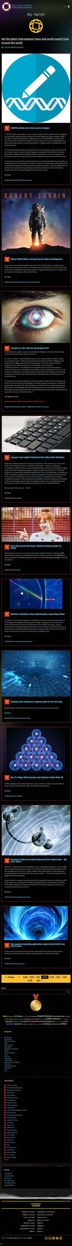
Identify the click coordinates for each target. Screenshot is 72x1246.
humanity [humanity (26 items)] (62, 1019)
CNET (28, 488)
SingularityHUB (9, 1185)
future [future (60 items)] (37, 1019)
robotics (47, 407)
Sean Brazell (11, 1135)
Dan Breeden (11, 1095)
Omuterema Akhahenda (14, 1115)
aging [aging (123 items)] (5, 1016)
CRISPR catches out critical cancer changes (30, 128)
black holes (63, 869)
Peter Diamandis (9, 1041)
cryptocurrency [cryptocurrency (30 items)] (15, 1019)
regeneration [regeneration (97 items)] (18, 1024)
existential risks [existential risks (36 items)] (27, 1019)
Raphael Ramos (12, 1132)
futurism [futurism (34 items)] (41, 1019)
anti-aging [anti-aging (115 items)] (18, 1016)
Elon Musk (7, 1047)
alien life (7, 1056)
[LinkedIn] (53, 1238)
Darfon (21, 468)
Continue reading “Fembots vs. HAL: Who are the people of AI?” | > (25, 401)
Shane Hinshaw (12, 1130)
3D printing (7, 1037)
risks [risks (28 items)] (27, 1024)
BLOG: (38, 1217)
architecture (8, 1060)
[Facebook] (46, 1238)
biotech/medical (21, 180)
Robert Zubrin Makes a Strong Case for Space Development (36, 259)
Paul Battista (12, 180)
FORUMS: (31, 1231)
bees (5, 1070)
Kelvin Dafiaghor (12, 1105)
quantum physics (28, 641)
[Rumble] (60, 1238)
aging (6, 1054)
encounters (60, 620)
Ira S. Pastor (11, 1155)
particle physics (20, 641)
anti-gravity (7, 1058)
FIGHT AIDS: (26, 1223)
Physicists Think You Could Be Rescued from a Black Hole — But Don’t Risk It (39, 860)
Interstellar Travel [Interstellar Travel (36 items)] (17, 1022)
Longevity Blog (9, 1176)
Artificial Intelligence (36, 407)
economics (28, 282)
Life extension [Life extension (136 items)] (34, 1021)
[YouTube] (57, 1238)
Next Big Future (9, 1180)
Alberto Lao (10, 1127)
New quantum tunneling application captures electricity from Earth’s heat (38, 945)
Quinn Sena (12, 498)
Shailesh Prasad (12, 1098)
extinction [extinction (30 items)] (33, 1019)
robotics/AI (24, 407)
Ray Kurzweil (8, 1045)
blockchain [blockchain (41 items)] (67, 1016)
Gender (42, 407)
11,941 (38, 977)
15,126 (30, 980)
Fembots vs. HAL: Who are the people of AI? (30, 348)
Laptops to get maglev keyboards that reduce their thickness (37, 457)
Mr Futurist (7, 1178)
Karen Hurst (11, 1108)
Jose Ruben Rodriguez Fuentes (17, 1110)
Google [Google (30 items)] (44, 1019)
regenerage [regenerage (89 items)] (10, 1024)
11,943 (52, 977)
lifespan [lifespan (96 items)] (42, 1021)
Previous (11, 977)
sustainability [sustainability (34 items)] (40, 1024)
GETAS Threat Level (36, 1205)
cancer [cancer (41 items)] (10, 1019)
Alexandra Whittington (14, 407)
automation (8, 1068)
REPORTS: (39, 1223)
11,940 (31, 977)
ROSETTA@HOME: (24, 1229)
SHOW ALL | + (7, 1160)
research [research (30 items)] (24, 1024)
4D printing (7, 1039)
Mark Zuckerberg (9, 1053)
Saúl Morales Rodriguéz (14, 1088)
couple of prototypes (37, 474)
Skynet (6, 1051)
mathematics (19, 796)
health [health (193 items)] (49, 1019)
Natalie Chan (11, 1137)
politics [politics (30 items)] (61, 1021)
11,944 (58, 977)
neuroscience (28, 180)
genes (58, 161)
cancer (33, 163)
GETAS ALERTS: (40, 1215)
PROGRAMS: (40, 1226)
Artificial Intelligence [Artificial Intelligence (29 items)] (26, 1016)
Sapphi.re (30, 1238)
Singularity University (11, 1049)
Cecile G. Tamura (12, 1120)
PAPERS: (39, 1229)
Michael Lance (11, 1147)
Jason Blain (11, 1150)
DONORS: (30, 1220)
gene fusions (25, 152)
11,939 (25, 977)
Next (38, 980)
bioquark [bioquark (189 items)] (41, 1016)
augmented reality (10, 1066)
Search (68, 992)
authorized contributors (16, 47)
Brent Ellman (11, 1142)
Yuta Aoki (10, 1122)
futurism (18, 570)
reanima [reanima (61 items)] (65, 1022)
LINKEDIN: (25, 1215)
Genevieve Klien (12, 1085)
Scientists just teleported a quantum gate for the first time (36, 702)
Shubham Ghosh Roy (14, 1090)
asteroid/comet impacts (12, 1062)
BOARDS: (39, 1220)
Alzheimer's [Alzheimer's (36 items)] (11, 1016)
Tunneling (8, 620)
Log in (6, 47)
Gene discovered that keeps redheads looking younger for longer (36, 547)
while (45, 464)
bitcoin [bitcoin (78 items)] (63, 1016)
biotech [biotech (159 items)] (48, 1016)
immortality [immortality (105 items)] (9, 1021)
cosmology (19, 897)
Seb (8, 1145)
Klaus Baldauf (12, 282)
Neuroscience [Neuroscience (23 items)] (57, 1021)
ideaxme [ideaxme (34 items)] (66, 1019)
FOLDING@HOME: (25, 1226)
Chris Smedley (11, 1157)
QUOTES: (39, 1231)
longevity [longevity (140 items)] (48, 1021)
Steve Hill (10, 1140)
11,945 (64, 977)
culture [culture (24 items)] (20, 1019)
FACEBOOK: (24, 1212)
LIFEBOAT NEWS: (41, 1212)
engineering (34, 282)
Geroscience (8, 1173)
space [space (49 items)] (34, 1024)
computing (18, 498)
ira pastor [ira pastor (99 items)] (25, 1021)
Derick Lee (10, 1125)
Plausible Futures (9, 1183)
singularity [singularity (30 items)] (31, 1024)
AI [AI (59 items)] (7, 1016)
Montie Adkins (11, 1152)
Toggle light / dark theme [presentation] (69, 6)
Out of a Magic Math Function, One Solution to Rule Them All (37, 777)
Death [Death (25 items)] (22, 1019)
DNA (5, 1043)
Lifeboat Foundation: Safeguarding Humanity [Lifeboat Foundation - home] (31, 6)
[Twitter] (49, 1238)
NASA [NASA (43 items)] (54, 1022)
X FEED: (25, 1217)
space (39, 282)
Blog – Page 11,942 (36, 14)
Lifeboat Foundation (13, 1238)
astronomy (7, 1064)
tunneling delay (42, 629)
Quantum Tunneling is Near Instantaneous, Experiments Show (38, 614)
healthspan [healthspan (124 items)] (56, 1019)
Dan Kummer (11, 1112)
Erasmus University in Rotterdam (27, 553)
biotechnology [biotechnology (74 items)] (56, 1016)
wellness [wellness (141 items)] (63, 1024)
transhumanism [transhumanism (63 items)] (55, 1024)
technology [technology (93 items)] (47, 1024)
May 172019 (7, 128)
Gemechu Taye (12, 1103)
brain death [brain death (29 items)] (7, 1019)
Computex (50, 474)
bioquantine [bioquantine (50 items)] (34, 1016)
